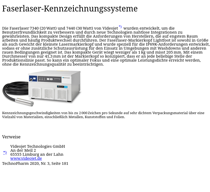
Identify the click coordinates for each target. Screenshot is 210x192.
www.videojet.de (26, 158)
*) (120, 27)
